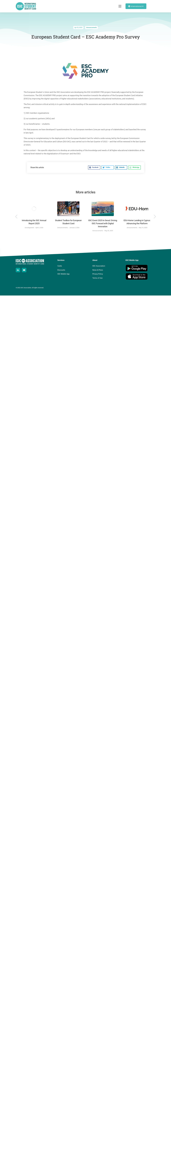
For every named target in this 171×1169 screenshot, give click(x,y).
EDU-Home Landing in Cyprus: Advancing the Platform (137, 222)
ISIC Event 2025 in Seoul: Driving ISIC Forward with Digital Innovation (102, 223)
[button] (94, 167)
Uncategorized (29, 227)
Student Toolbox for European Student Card (68, 222)
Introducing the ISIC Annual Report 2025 (34, 222)
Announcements (91, 27)
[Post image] (34, 208)
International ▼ (136, 6)
